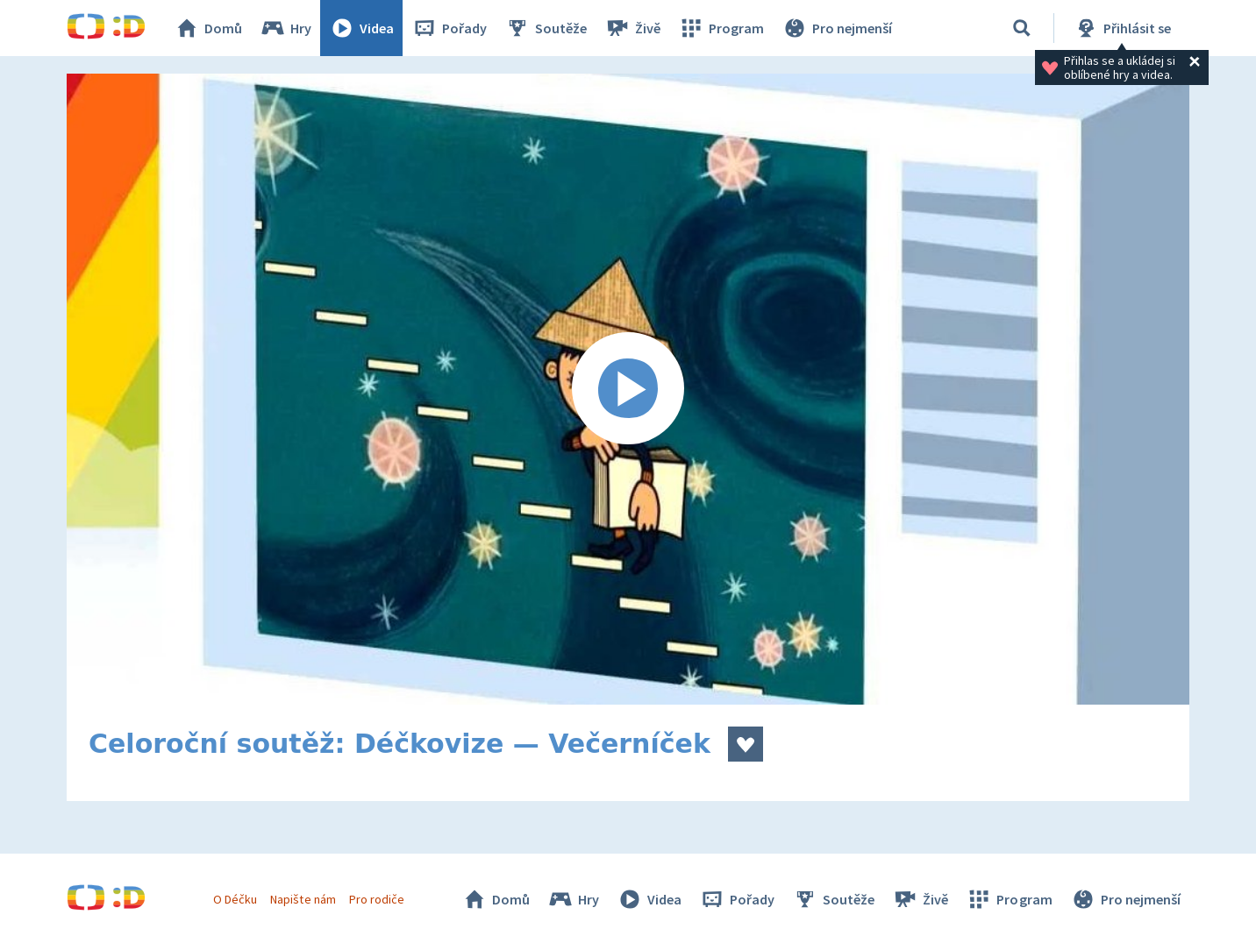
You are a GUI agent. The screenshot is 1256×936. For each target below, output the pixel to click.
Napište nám (302, 899)
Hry (285, 28)
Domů (208, 28)
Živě (632, 28)
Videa (361, 28)
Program (721, 28)
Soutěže (545, 28)
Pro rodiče (376, 899)
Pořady (449, 28)
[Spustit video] (628, 389)
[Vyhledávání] (1021, 28)
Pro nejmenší (836, 28)
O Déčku (235, 899)
